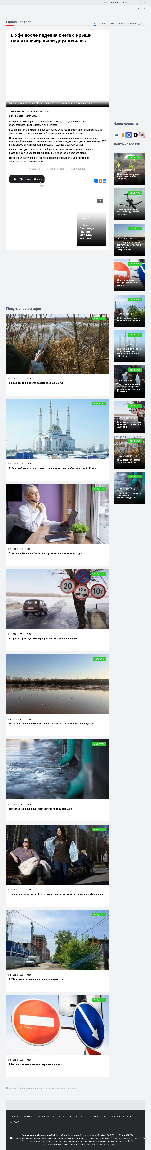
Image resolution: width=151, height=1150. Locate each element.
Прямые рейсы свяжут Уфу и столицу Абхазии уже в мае (127, 211)
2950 (28, 804)
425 (135, 205)
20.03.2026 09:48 (16, 890)
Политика (27, 1116)
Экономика (43, 1116)
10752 (83, 219)
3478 (28, 634)
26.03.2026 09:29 (16, 975)
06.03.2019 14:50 (34, 111)
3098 (28, 719)
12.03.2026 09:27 (16, 804)
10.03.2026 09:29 (16, 549)
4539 (28, 464)
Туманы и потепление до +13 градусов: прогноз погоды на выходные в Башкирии (56, 894)
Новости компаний (122, 1116)
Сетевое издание (88, 1135)
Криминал (132, 23)
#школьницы (78, 168)
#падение (34, 168)
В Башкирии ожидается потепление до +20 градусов (128, 176)
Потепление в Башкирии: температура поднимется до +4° (41, 808)
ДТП (140, 23)
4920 (28, 379)
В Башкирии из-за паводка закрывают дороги (35, 1064)
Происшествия (99, 1116)
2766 (28, 890)
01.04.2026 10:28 (16, 719)
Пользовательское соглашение (128, 1138)
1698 (28, 975)
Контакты (15, 1122)
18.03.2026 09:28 (16, 634)
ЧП (94, 23)
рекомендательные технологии (99, 1144)
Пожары (122, 23)
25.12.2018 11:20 (87, 216)
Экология (99, 659)
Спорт (84, 1116)
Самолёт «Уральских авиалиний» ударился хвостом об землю (41, 1087)
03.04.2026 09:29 (124, 205)
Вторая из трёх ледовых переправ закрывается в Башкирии (43, 638)
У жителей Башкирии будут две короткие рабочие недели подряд (46, 553)
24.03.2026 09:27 (16, 464)
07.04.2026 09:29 (124, 170)
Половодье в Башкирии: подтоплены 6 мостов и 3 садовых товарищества (51, 723)
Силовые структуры (106, 23)
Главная (14, 1116)
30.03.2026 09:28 (16, 1060)
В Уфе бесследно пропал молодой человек (87, 231)
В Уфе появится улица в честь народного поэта (36, 979)
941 (135, 170)
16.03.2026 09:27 (16, 379)
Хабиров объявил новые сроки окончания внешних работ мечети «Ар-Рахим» (53, 468)
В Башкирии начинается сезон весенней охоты (36, 383)
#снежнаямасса (55, 168)
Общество (99, 318)
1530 (28, 1060)
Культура (72, 1116)
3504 (28, 549)
